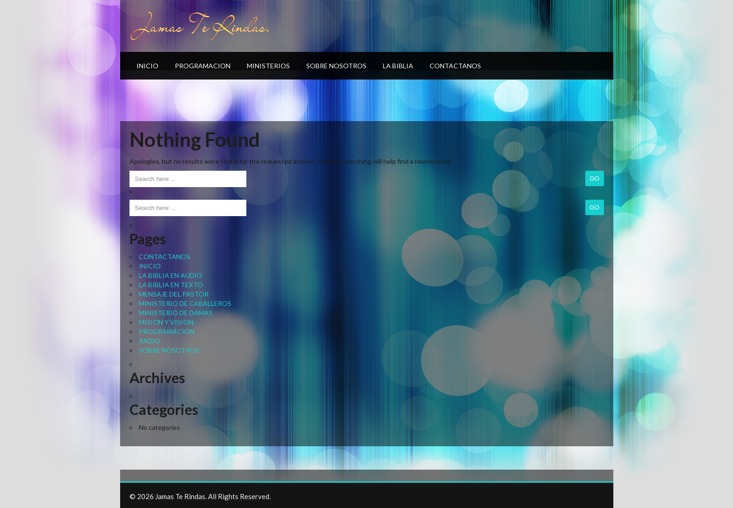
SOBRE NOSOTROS (336, 66)
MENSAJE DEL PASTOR (173, 294)
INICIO (147, 66)
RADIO (149, 341)
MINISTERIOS (268, 66)
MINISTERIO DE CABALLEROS (185, 303)
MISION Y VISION (166, 322)
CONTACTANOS (455, 66)
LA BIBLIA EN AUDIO (170, 275)
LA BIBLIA (398, 66)
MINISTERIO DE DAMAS (176, 313)
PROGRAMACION (202, 66)
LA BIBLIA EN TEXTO (171, 285)
